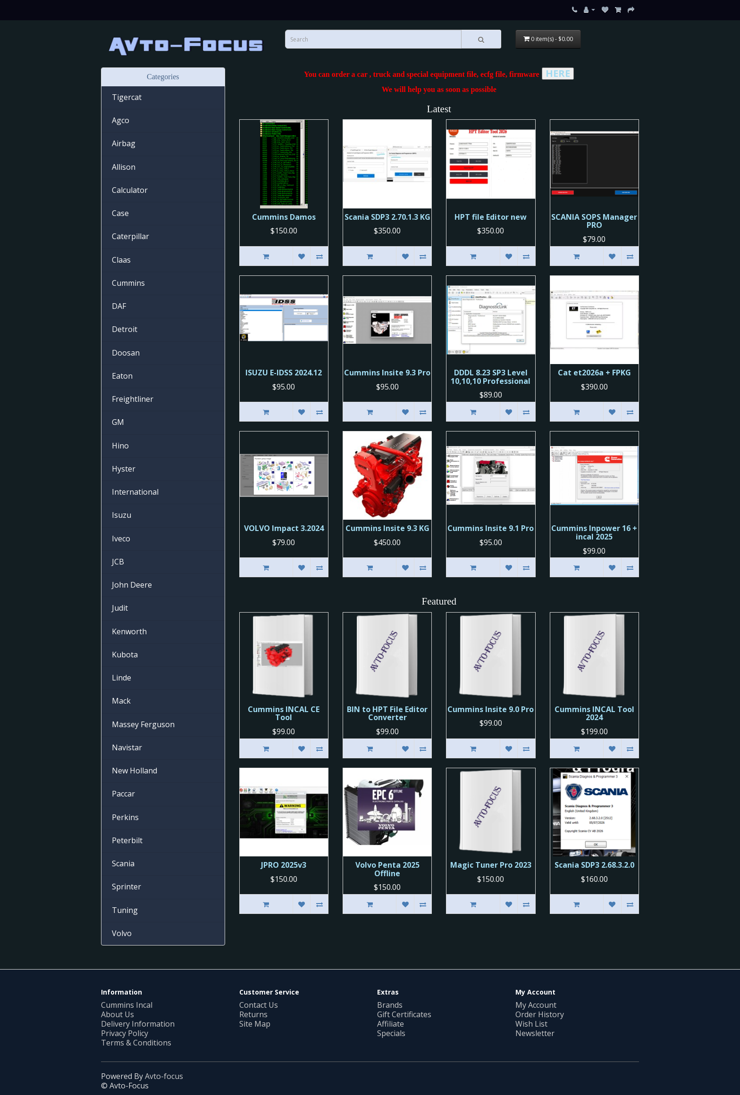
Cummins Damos (284, 217)
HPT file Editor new (490, 217)
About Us (117, 1014)
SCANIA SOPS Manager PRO (594, 221)
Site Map (254, 1024)
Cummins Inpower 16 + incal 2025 (594, 532)
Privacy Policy (124, 1033)
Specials (391, 1033)
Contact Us (258, 1005)
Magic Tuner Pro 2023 (490, 865)
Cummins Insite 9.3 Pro (387, 372)
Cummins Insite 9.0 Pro (490, 709)
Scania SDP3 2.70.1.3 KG (387, 217)
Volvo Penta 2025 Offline (387, 869)
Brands (390, 1005)
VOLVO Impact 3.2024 (284, 528)
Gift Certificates (404, 1014)
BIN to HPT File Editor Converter (387, 713)
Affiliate (390, 1024)
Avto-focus (164, 1076)
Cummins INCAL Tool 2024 (594, 713)
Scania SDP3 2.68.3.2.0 (594, 865)
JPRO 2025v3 (283, 865)
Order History (539, 1014)
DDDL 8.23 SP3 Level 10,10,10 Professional (490, 376)
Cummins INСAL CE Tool (284, 713)
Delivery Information (138, 1024)
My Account (535, 1005)
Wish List (531, 1024)
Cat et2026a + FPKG (594, 372)
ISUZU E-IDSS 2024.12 (283, 372)
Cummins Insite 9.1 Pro (490, 528)
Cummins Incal (126, 1005)
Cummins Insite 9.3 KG (387, 528)
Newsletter (535, 1033)
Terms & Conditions (136, 1042)
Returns (253, 1014)
